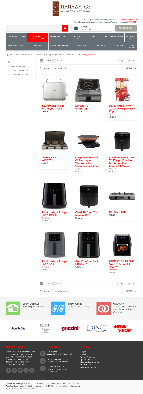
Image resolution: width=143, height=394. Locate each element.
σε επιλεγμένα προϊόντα (33, 306)
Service (83, 354)
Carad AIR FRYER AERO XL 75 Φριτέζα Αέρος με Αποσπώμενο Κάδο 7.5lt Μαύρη (122, 162)
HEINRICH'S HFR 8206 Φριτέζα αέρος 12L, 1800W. (121, 263)
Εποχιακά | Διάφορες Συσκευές (60, 54)
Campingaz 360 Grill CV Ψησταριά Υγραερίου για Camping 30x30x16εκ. (87, 162)
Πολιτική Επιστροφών (89, 362)
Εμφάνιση (44, 68)
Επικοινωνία (85, 365)
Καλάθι (84, 27)
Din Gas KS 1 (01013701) (82, 107)
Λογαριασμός (126, 28)
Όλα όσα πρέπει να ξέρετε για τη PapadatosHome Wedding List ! (124, 309)
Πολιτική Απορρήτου (89, 367)
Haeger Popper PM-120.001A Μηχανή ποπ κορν (122, 108)
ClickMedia (31, 388)
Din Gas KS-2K (117, 212)
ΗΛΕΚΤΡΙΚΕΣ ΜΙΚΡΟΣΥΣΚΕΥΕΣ (29, 54)
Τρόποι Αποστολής (88, 357)
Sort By (120, 61)
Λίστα (59, 61)
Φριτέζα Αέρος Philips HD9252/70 (88, 262)
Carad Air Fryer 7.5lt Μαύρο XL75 (86, 213)
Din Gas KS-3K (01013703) (49, 159)
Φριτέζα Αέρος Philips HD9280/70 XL (54, 213)
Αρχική (9, 54)
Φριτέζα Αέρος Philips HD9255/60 (54, 262)
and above (18, 75)
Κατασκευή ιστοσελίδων (16, 388)
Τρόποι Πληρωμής (88, 360)
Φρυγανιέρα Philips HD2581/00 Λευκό (52, 107)
